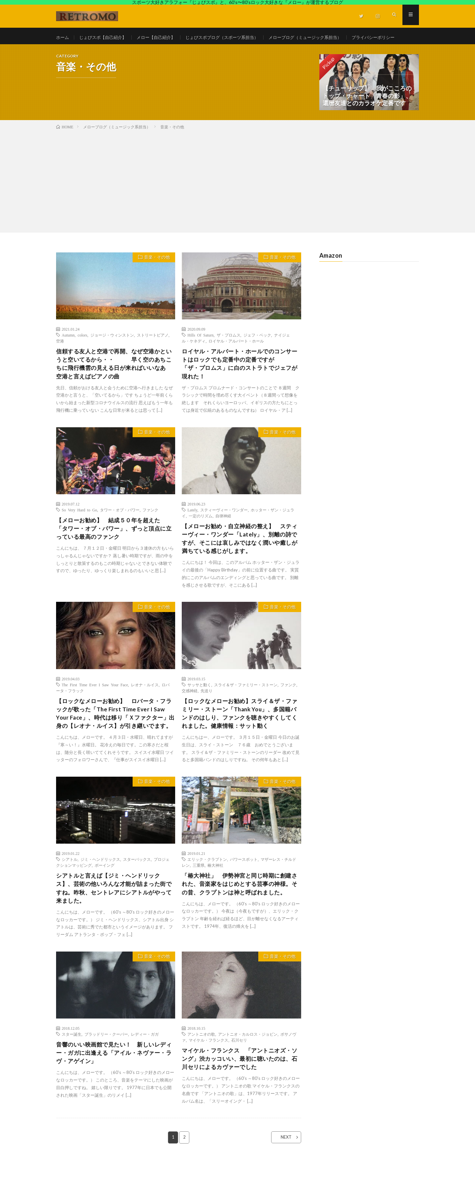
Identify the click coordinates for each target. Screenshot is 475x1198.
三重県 (199, 896)
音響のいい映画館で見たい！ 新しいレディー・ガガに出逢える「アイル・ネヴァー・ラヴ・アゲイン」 (114, 1086)
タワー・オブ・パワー (120, 528)
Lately (192, 528)
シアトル (70, 890)
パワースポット (244, 890)
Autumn (68, 350)
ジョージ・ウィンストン (112, 350)
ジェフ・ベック (257, 350)
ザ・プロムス (228, 350)
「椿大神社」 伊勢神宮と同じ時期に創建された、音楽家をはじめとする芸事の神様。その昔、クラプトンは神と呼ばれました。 (240, 920)
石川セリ (239, 1073)
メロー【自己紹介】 (162, 37)
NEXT (282, 1172)
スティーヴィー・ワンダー (224, 528)
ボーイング (104, 896)
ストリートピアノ (153, 350)
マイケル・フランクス (208, 1073)
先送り (206, 710)
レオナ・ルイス (145, 704)
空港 (60, 356)
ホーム (63, 37)
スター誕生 (71, 1067)
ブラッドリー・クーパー (106, 1067)
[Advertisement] (237, 195)
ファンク (150, 528)
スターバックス (137, 890)
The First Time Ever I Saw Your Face (95, 704)
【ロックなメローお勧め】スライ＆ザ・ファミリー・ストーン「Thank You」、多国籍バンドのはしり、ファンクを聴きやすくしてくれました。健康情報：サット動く (240, 734)
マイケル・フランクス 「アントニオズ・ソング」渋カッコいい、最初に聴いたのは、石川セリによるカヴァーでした (240, 1092)
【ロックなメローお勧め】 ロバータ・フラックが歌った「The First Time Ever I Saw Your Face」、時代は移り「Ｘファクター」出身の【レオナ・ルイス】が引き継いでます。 (114, 738)
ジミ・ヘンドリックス (100, 890)
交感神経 (190, 710)
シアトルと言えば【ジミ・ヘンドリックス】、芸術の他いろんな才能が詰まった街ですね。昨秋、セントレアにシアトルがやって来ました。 (114, 920)
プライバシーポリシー (84, 49)
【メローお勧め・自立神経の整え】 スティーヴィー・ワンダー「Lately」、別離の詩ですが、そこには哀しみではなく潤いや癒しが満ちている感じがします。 (240, 557)
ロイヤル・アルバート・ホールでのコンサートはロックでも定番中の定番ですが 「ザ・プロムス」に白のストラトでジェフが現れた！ (240, 380)
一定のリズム (200, 533)
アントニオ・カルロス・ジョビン (247, 1067)
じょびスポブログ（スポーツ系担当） (232, 37)
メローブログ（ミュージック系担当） (321, 37)
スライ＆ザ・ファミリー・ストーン (245, 704)
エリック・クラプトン (207, 890)
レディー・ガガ (145, 1067)
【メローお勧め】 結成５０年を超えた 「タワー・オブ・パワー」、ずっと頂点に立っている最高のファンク (114, 547)
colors (82, 350)
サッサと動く (199, 704)
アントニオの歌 (201, 1067)
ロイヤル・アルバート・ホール (236, 356)
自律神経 (223, 533)
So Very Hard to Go (79, 528)
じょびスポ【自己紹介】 (105, 37)
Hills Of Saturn (200, 350)
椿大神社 (215, 896)
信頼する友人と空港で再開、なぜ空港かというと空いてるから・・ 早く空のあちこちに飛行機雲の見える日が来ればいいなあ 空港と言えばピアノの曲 (114, 380)
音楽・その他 (156, 273)
